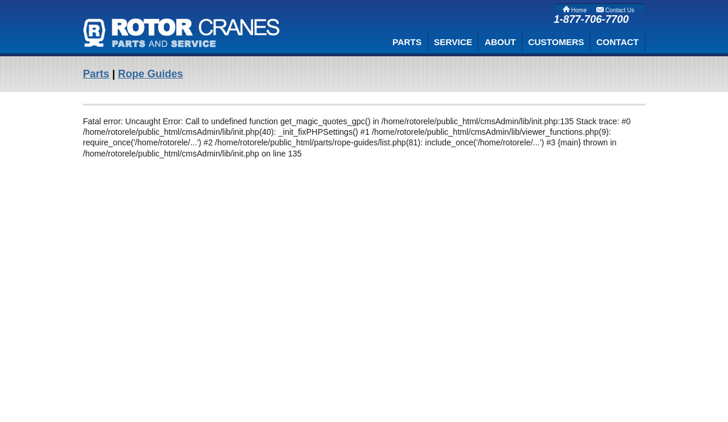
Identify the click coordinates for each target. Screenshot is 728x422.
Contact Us (615, 10)
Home (575, 10)
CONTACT (617, 42)
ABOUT (499, 42)
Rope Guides (150, 74)
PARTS (407, 42)
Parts (96, 74)
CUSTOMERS (556, 42)
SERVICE (453, 42)
